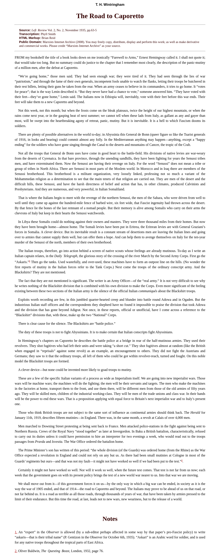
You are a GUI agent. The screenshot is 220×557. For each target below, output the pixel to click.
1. (16, 532)
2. (16, 551)
